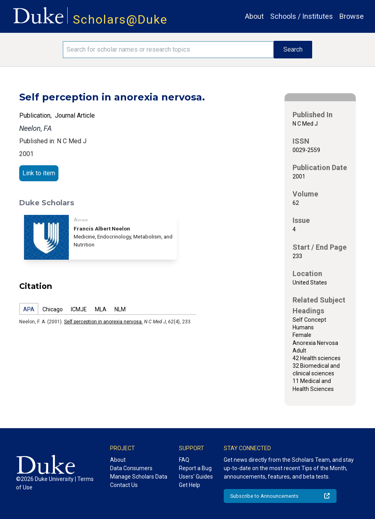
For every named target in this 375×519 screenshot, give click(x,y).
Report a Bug (195, 468)
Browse (351, 16)
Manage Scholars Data (138, 476)
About (254, 16)
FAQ (184, 460)
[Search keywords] (168, 49)
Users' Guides (196, 476)
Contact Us (124, 485)
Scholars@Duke (120, 19)
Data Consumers (131, 468)
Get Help (189, 485)
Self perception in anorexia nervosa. (103, 322)
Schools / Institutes (301, 16)
